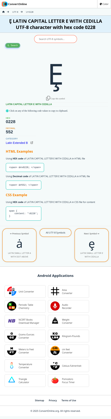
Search (13, 45)
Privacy (53, 403)
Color (104, 4)
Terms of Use (69, 403)
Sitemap (39, 403)
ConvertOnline (14, 4)
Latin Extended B (17, 142)
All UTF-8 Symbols (55, 235)
